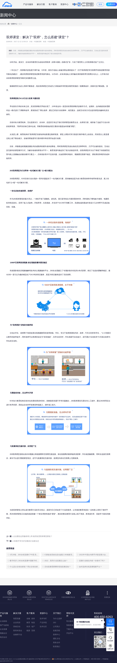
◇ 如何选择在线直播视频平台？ (89, 567)
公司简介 (56, 627)
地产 (33, 627)
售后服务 (69, 621)
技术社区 (43, 627)
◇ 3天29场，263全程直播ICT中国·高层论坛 (24, 555)
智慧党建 (16, 619)
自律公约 (78, 659)
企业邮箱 (3, 621)
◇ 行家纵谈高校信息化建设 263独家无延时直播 (58, 555)
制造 (33, 623)
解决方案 (41, 4)
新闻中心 (14, 24)
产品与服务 (28, 4)
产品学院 (43, 623)
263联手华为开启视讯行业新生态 (26, 541)
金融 (28, 619)
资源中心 (64, 4)
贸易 (33, 631)
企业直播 (3, 629)
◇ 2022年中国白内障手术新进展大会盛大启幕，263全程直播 (93, 555)
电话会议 (3, 637)
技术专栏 (43, 619)
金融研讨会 (17, 635)
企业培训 (16, 623)
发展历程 (56, 631)
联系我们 (56, 647)
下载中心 (69, 629)
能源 (28, 631)
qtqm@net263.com (6, 661)
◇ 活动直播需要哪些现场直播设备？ (56, 567)
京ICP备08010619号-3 (42, 659)
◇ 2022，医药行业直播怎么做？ (55, 561)
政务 (33, 619)
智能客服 (69, 625)
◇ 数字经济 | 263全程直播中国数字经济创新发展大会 (24, 561)
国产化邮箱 (4, 625)
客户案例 (53, 4)
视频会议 (3, 633)
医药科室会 (17, 631)
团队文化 (56, 639)
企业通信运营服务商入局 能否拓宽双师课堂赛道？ (32, 536)
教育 (28, 623)
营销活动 (16, 627)
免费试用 (111, 4)
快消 (28, 627)
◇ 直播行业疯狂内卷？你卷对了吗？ (91, 561)
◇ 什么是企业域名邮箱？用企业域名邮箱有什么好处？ (24, 567)
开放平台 (69, 633)
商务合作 (56, 643)
